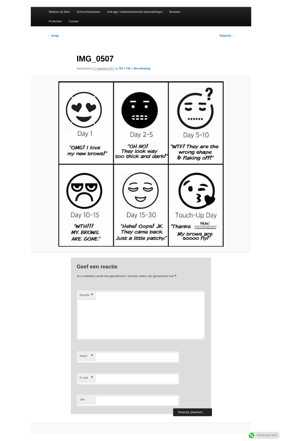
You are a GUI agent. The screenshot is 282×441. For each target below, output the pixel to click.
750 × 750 (124, 68)
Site (82, 399)
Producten (55, 21)
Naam (86, 356)
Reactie (86, 295)
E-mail (86, 378)
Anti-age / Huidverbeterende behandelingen (135, 11)
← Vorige (53, 35)
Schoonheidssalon (88, 11)
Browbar (174, 11)
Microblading (142, 68)
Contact (74, 21)
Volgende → (226, 35)
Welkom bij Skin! (59, 11)
